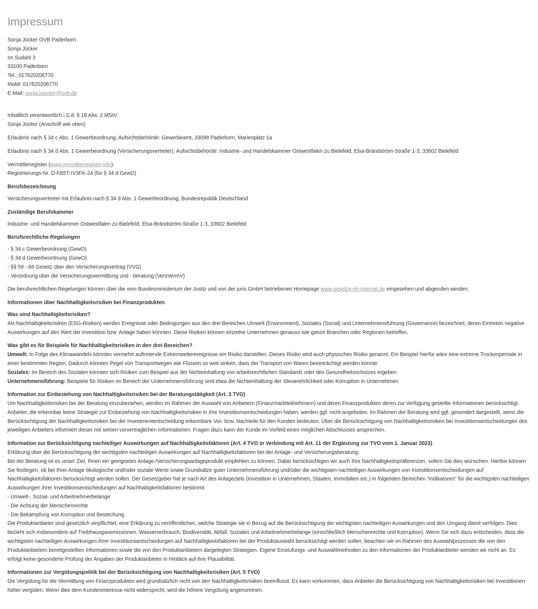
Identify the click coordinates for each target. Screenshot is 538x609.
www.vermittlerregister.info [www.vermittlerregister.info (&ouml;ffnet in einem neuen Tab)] (80, 164)
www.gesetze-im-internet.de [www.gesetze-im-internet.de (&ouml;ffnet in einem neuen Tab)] (353, 289)
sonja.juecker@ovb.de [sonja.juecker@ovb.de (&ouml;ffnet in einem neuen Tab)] (51, 93)
